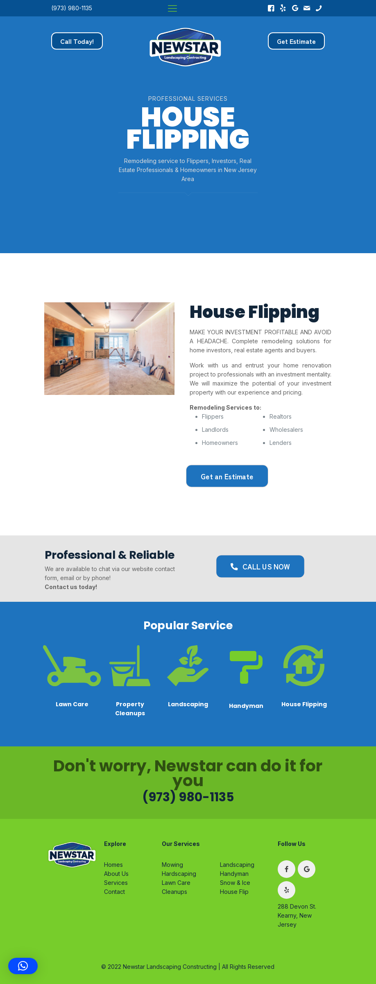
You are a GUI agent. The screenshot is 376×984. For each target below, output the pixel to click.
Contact (114, 891)
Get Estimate (296, 41)
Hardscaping (179, 873)
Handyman (234, 873)
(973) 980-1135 (71, 8)
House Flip (234, 891)
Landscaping (237, 864)
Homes (113, 864)
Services (116, 882)
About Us (116, 873)
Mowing (172, 864)
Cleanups (174, 891)
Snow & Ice (235, 882)
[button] (23, 966)
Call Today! (77, 41)
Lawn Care (176, 882)
